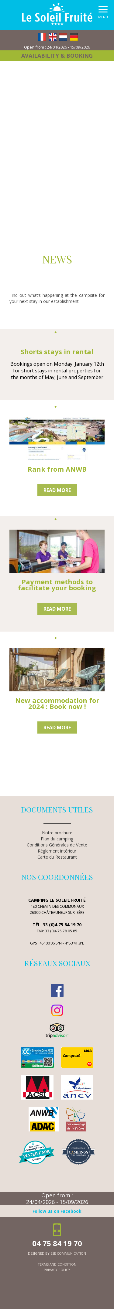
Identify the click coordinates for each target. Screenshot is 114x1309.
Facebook (57, 990)
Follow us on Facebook (57, 1211)
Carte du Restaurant (57, 857)
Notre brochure (57, 833)
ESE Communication (68, 1253)
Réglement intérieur (57, 851)
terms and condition (57, 1264)
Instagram (57, 1010)
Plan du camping (57, 839)
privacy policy (57, 1269)
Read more (57, 490)
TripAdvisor (57, 1030)
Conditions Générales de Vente (57, 845)
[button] (103, 14)
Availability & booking (57, 55)
